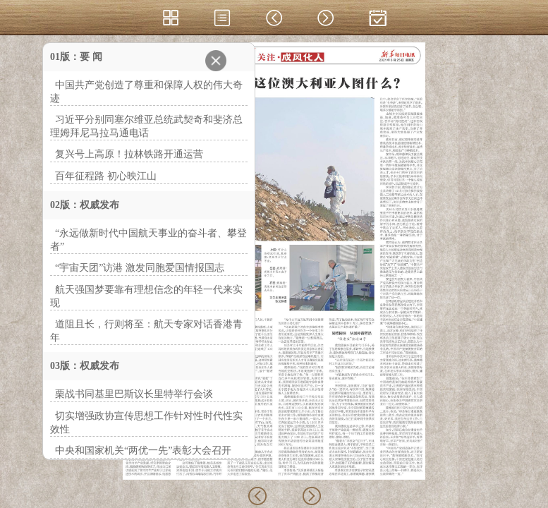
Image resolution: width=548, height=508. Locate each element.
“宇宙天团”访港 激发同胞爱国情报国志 (139, 267)
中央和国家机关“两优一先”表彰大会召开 (143, 450)
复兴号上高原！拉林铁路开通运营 (129, 154)
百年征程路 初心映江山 (106, 176)
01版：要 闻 (76, 57)
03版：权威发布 (84, 366)
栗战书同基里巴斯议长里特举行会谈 (134, 394)
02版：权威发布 (84, 205)
